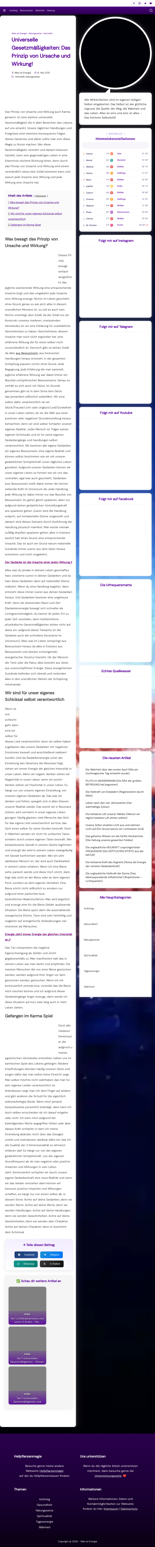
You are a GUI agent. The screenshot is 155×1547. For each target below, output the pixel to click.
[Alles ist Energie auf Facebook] (134, 3)
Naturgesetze (35, 33)
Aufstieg (13, 10)
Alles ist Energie (19, 33)
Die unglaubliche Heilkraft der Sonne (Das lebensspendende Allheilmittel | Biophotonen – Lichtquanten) (114, 877)
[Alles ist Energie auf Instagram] (139, 3)
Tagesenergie (91, 971)
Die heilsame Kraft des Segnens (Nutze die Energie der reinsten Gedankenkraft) (116, 864)
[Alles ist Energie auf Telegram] (145, 3)
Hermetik (47, 33)
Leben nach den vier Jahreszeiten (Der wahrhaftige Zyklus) (109, 804)
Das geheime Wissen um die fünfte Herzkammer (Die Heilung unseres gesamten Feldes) (114, 838)
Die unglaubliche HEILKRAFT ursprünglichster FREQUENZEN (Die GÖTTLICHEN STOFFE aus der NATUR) (115, 851)
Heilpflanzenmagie (51, 1471)
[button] (151, 10)
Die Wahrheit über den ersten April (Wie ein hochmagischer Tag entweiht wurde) (112, 771)
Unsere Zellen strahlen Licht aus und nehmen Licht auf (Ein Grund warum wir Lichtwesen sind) (115, 827)
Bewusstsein (26, 10)
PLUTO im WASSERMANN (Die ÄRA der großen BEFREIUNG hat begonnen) (113, 782)
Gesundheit (91, 924)
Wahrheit (40, 10)
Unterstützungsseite (108, 1476)
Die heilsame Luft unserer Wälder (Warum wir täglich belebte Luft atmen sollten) (113, 816)
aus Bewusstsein (27, 353)
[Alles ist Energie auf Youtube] (150, 3)
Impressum (111, 1509)
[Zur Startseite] (77, 1443)
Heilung (51, 10)
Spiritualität (90, 955)
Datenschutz (129, 1509)
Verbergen (40, 195)
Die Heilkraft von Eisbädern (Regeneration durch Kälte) (115, 793)
